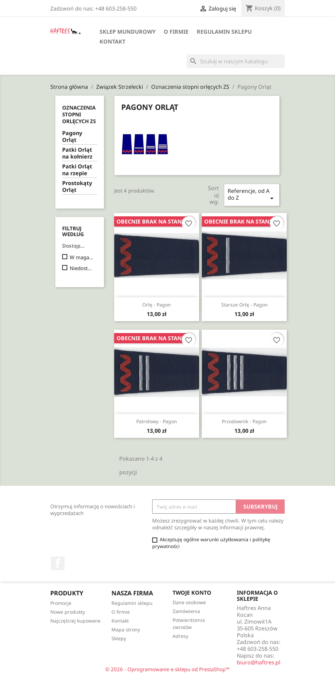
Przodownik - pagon (244, 421)
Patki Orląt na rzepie (77, 170)
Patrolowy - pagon (156, 421)
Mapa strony (125, 629)
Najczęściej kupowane (75, 620)
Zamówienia (186, 611)
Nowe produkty (67, 612)
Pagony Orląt (72, 137)
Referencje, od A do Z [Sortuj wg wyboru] (252, 194)
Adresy (180, 636)
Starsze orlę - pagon (244, 304)
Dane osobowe (189, 602)
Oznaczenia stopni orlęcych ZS (79, 114)
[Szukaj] (236, 61)
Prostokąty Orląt (77, 187)
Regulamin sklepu (224, 31)
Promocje (60, 603)
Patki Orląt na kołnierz (77, 153)
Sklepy (118, 638)
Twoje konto (192, 592)
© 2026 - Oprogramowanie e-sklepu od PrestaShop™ (167, 669)
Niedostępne (82, 268)
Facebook (58, 563)
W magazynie (82, 257)
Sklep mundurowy (128, 31)
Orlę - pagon (156, 304)
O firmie (176, 31)
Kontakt (112, 41)
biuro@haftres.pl (258, 662)
